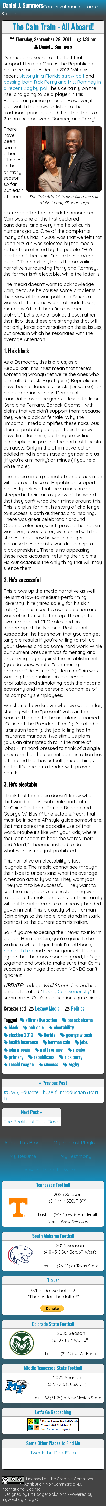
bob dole (34, 1027)
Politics (78, 1008)
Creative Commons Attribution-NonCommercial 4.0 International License (47, 1484)
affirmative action (39, 1020)
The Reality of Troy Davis (32, 1122)
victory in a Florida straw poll (51, 76)
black (11, 1027)
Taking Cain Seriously (65, 991)
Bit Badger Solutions (47, 1494)
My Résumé (23, 1156)
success (49, 1064)
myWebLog (12, 1499)
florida (47, 1034)
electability (62, 1027)
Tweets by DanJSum (53, 1453)
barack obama (78, 1020)
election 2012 (19, 1034)
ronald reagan (19, 1064)
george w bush (76, 1034)
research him (18, 951)
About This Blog (22, 1142)
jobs (82, 1042)
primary (14, 1057)
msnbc (77, 1049)
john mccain (17, 1049)
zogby (71, 1064)
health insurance (21, 1042)
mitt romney (49, 1049)
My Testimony (75, 1156)
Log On (34, 1499)
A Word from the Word (50, 1170)
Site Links (10, 13)
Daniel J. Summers (23, 5)
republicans (41, 1057)
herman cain (57, 1042)
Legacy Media (47, 1008)
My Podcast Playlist (75, 1142)
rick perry (71, 1057)
